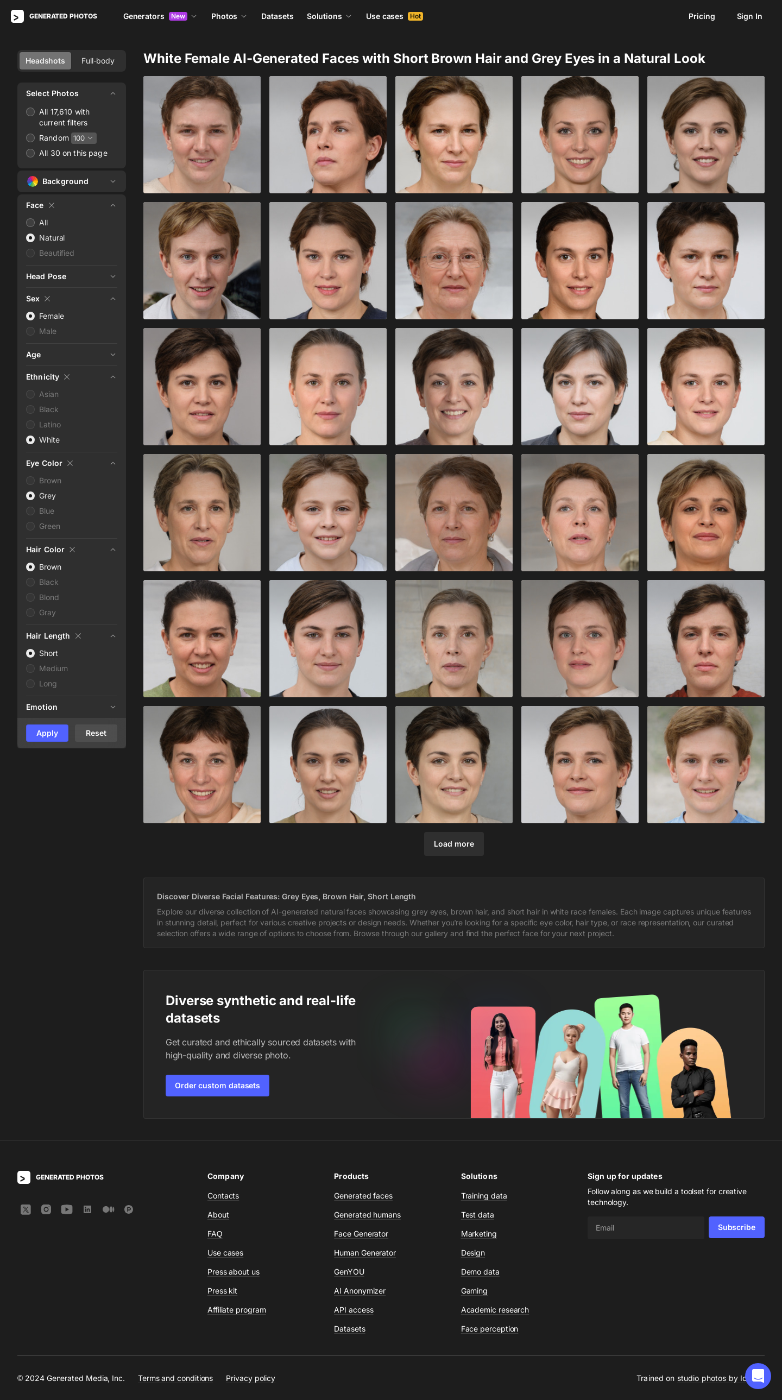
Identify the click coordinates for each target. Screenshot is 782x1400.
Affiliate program (236, 1309)
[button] (758, 1376)
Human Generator (365, 1252)
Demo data (480, 1271)
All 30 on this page (73, 152)
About (218, 1214)
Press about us (233, 1271)
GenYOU (349, 1271)
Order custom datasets (217, 1085)
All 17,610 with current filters (64, 117)
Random (54, 137)
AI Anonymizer (360, 1290)
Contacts (223, 1195)
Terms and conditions (175, 1378)
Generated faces (363, 1195)
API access (353, 1309)
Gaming (474, 1290)
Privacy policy (250, 1378)
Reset (96, 732)
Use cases (394, 16)
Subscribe (736, 1227)
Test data (477, 1214)
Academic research (495, 1309)
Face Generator (361, 1233)
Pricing (702, 16)
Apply (47, 732)
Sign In (749, 16)
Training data (484, 1195)
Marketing (479, 1233)
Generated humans (367, 1214)
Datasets (277, 16)
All (43, 222)
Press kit (222, 1290)
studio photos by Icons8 (721, 1378)
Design (473, 1252)
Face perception (490, 1328)
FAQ (215, 1233)
